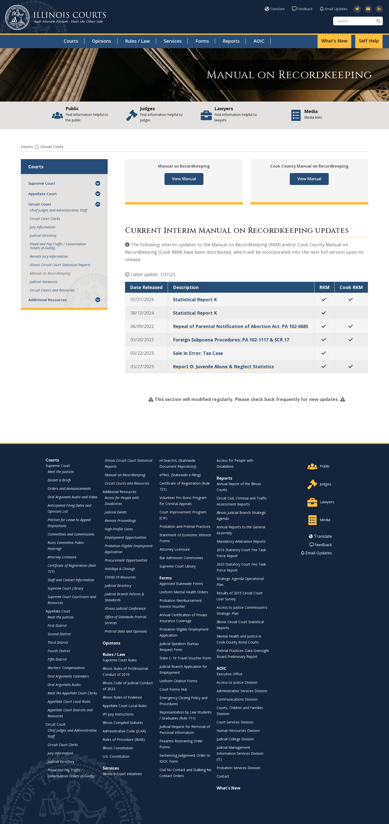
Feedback (302, 8)
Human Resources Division (238, 730)
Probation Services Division (238, 767)
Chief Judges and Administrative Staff (58, 210)
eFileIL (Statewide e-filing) (180, 474)
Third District (58, 642)
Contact (223, 776)
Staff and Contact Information (71, 579)
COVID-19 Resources (120, 576)
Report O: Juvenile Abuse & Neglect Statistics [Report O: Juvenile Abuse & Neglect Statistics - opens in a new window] (223, 366)
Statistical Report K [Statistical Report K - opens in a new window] (195, 299)
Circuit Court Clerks (45, 218)
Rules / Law (137, 41)
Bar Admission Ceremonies (181, 557)
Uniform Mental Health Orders (184, 591)
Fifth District (57, 659)
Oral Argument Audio (64, 684)
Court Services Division (235, 721)
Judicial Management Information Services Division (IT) (240, 753)
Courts (71, 41)
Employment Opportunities (125, 537)
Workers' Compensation (66, 667)
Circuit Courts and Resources (52, 290)
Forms (202, 41)
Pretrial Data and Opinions (126, 631)
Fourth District (59, 650)
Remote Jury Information (49, 256)
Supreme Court (41, 182)
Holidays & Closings (120, 568)
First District (57, 625)
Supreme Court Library (178, 566)
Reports (231, 41)
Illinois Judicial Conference (125, 608)
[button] (97, 182)
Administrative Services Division (242, 690)
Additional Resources (47, 299)
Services (173, 41)
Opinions (101, 41)
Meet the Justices (61, 471)
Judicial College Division (235, 738)
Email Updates (334, 8)
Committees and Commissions (71, 534)
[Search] (358, 21)
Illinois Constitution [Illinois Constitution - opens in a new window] (118, 747)
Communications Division (237, 699)
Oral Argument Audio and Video (72, 496)
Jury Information (42, 227)
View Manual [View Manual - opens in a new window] (184, 178)
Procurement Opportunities (126, 560)
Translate (275, 8)
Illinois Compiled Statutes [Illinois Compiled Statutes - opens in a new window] (123, 722)
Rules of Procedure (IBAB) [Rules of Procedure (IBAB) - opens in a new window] (124, 739)
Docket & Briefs (59, 479)
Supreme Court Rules (120, 659)
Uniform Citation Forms (178, 680)
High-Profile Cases (119, 528)
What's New (334, 41)
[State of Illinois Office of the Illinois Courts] (55, 17)
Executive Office (229, 673)
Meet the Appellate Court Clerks (72, 692)
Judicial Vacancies (43, 282)
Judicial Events (116, 511)
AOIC (259, 41)
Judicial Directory (43, 235)
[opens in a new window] (357, 9)
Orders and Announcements (69, 488)
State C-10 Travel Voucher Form (185, 657)
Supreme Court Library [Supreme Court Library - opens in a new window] (65, 588)
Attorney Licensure (62, 556)
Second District (59, 633)
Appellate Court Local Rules (69, 701)
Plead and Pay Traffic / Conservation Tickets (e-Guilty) (58, 246)
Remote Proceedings (120, 520)
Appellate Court (42, 193)
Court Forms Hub (173, 689)
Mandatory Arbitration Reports (241, 541)
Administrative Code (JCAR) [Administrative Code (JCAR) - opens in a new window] (124, 730)
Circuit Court (48, 146)
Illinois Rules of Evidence (122, 697)
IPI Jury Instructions (118, 714)
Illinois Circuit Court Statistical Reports (60, 265)
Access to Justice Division (237, 682)
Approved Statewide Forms (181, 583)
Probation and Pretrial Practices (185, 526)
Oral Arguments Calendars (68, 676)
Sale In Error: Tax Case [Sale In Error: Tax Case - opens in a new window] (198, 353)
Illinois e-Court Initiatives (122, 773)
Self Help (369, 41)
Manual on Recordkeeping (50, 273)
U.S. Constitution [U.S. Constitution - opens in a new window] (116, 756)
